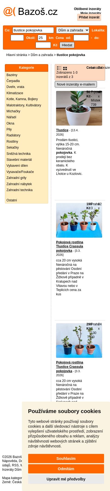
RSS (15, 465)
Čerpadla (13, 81)
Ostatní (12, 200)
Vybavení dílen (17, 166)
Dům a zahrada (42, 55)
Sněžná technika (19, 154)
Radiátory (13, 135)
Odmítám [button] (66, 469)
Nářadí (11, 117)
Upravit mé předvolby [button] (66, 479)
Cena (90, 68)
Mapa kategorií (13, 478)
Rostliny (12, 141)
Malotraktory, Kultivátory (24, 105)
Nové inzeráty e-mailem (76, 84)
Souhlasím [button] (66, 458)
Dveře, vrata (15, 87)
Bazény (12, 75)
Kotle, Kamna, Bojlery (22, 99)
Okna (10, 123)
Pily (9, 129)
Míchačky (13, 111)
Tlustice (62, 130)
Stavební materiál (19, 160)
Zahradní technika (20, 190)
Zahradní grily (16, 178)
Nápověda (9, 461)
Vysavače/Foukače (20, 172)
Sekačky (13, 147)
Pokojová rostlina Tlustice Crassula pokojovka (69, 246)
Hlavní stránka (16, 55)
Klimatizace (15, 93)
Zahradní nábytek (19, 184)
